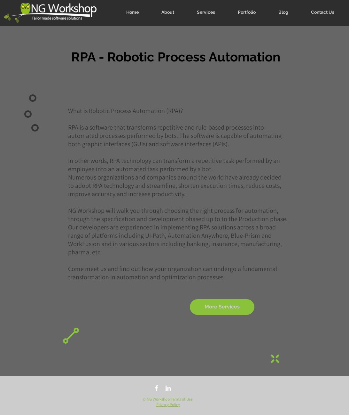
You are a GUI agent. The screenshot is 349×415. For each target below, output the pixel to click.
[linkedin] (168, 388)
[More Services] (222, 307)
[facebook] (156, 388)
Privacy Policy (168, 404)
